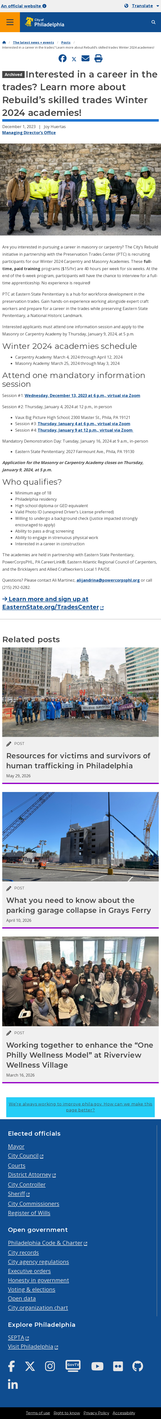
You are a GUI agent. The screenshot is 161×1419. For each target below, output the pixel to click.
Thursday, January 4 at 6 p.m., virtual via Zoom (84, 423)
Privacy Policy (96, 1413)
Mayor (16, 1146)
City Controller (27, 1184)
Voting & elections (31, 1289)
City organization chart (38, 1307)
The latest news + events (33, 42)
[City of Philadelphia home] (46, 22)
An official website (23, 6)
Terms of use (38, 1413)
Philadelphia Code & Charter (45, 1243)
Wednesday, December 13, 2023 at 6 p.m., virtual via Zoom (82, 395)
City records (23, 1252)
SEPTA (16, 1337)
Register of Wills (29, 1213)
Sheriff (16, 1193)
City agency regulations (38, 1261)
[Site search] (153, 22)
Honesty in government (38, 1280)
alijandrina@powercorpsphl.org (108, 580)
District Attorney (29, 1174)
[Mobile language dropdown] (141, 6)
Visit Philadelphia (30, 1346)
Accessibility (124, 1413)
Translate (142, 5)
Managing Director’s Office (29, 132)
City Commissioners (33, 1203)
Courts (16, 1165)
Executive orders (29, 1271)
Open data (22, 1298)
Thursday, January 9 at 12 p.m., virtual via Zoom (86, 430)
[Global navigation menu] (10, 22)
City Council (23, 1155)
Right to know (67, 1413)
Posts (66, 42)
